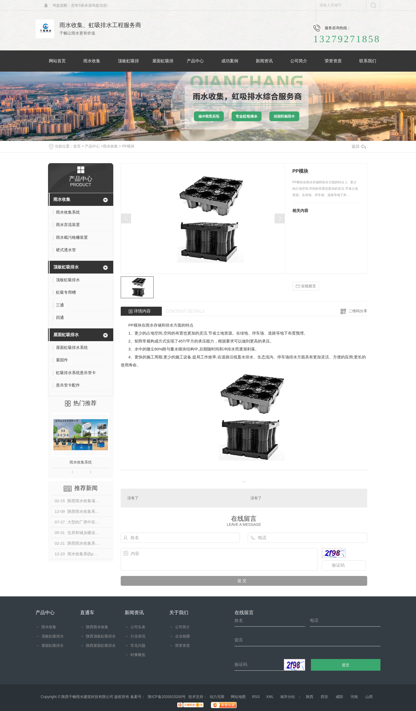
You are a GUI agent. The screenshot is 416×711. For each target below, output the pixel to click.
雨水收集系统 (81, 462)
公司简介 (179, 627)
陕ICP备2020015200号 (167, 697)
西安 (324, 697)
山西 (369, 697)
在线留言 (306, 286)
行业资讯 (135, 636)
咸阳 (339, 697)
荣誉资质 (179, 645)
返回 (359, 146)
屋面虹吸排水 (66, 334)
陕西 (309, 697)
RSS (256, 697)
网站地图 (238, 697)
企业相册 (179, 636)
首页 (77, 146)
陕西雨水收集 (94, 627)
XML (270, 697)
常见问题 (135, 645)
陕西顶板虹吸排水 (98, 636)
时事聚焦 (135, 655)
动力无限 (217, 697)
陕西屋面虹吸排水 (98, 645)
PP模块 (128, 146)
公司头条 (135, 627)
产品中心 (92, 146)
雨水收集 (110, 146)
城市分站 (287, 697)
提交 (346, 665)
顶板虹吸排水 (66, 267)
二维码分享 (358, 311)
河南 (354, 697)
